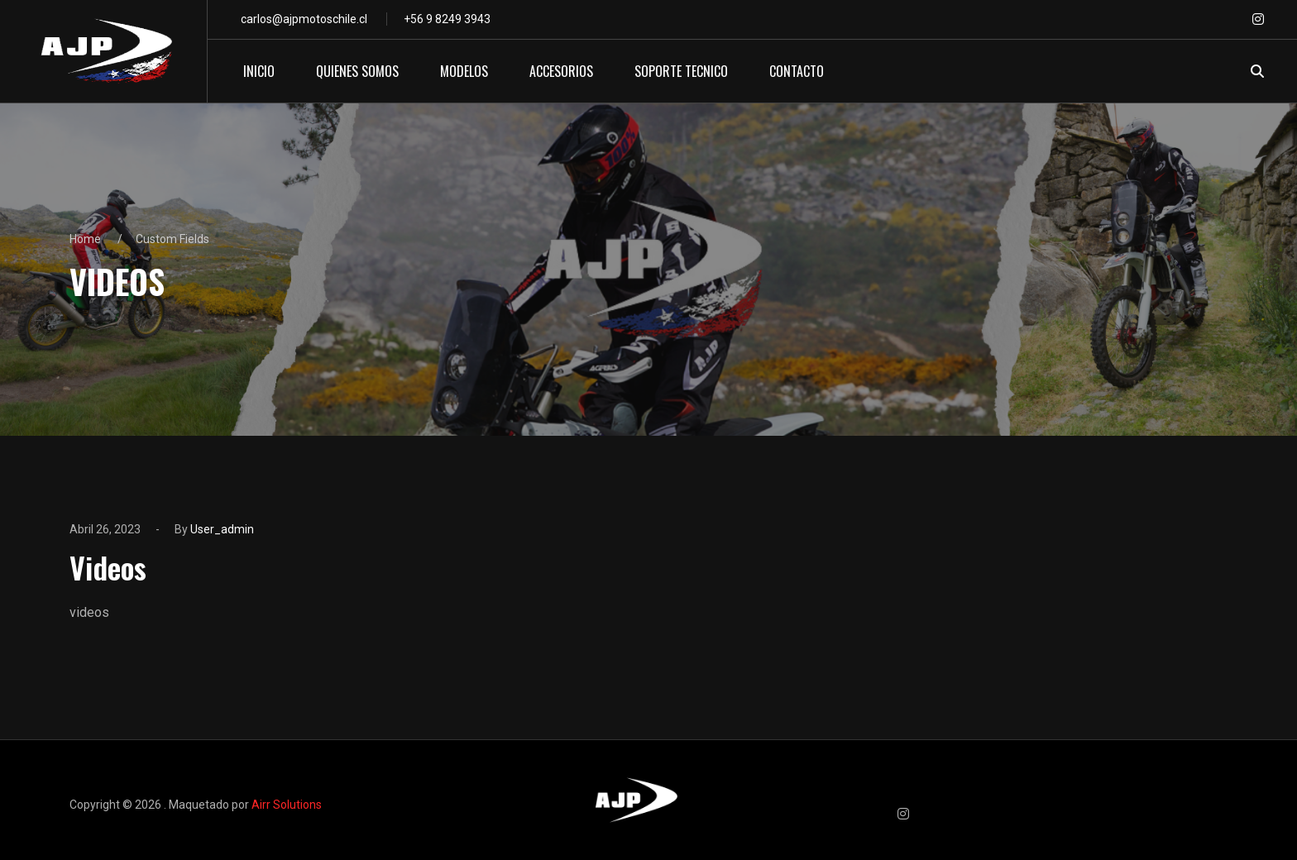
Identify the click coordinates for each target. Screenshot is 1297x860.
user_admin (222, 529)
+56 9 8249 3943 (447, 19)
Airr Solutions (286, 804)
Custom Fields (172, 239)
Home (85, 239)
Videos (107, 567)
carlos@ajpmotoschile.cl (304, 19)
